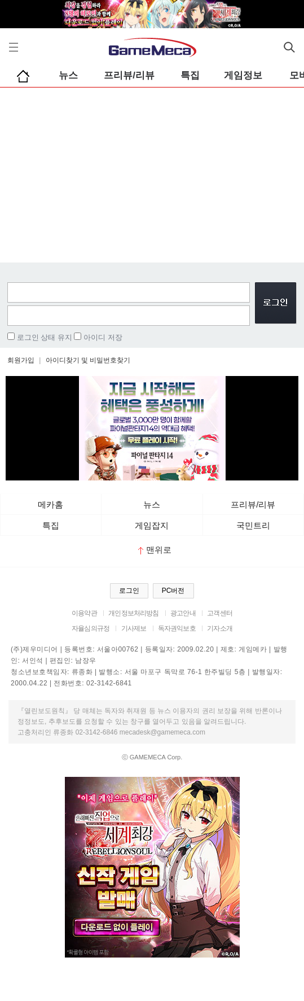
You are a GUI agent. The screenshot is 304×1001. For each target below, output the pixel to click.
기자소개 (219, 628)
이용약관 (84, 613)
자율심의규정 (90, 628)
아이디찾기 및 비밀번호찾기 (88, 360)
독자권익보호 (177, 628)
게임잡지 (152, 525)
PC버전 (173, 591)
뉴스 (68, 75)
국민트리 (253, 525)
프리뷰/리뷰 (129, 75)
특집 (190, 75)
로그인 (129, 591)
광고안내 (183, 613)
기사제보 (134, 628)
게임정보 (243, 75)
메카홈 (50, 504)
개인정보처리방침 (133, 613)
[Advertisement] (152, 172)
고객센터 (219, 613)
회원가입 (20, 360)
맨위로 (154, 549)
